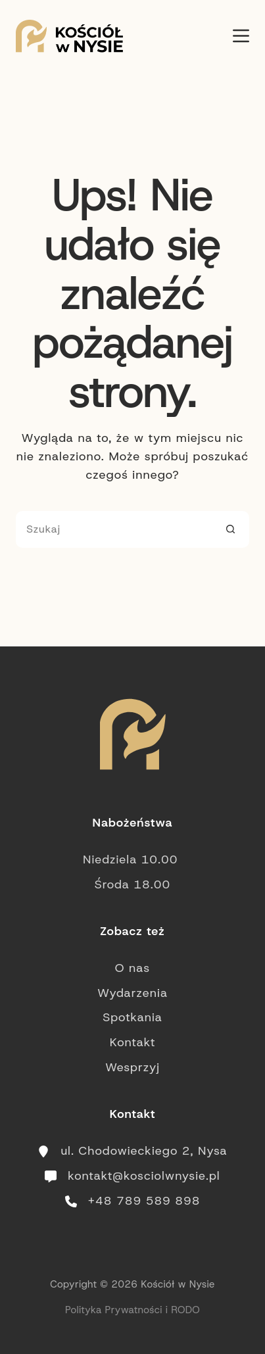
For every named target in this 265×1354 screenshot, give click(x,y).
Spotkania (132, 1017)
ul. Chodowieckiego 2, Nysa (143, 1151)
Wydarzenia (132, 993)
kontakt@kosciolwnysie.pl (144, 1176)
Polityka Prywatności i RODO (132, 1310)
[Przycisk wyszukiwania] (230, 529)
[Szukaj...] (114, 529)
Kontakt (133, 1042)
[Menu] (241, 36)
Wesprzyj (132, 1067)
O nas (132, 968)
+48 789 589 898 (144, 1201)
